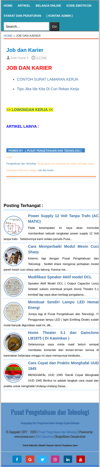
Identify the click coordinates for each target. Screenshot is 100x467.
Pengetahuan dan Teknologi (21, 163)
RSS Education (44, 436)
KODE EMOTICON (79, 5)
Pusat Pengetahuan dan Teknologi (58, 431)
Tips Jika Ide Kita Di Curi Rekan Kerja (48, 89)
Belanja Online (48, 5)
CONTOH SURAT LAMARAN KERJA (47, 79)
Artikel (24, 5)
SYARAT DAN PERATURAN (22, 15)
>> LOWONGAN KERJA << (29, 110)
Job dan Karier (25, 50)
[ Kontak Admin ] (59, 15)
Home (8, 5)
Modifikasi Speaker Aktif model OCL (60, 277)
